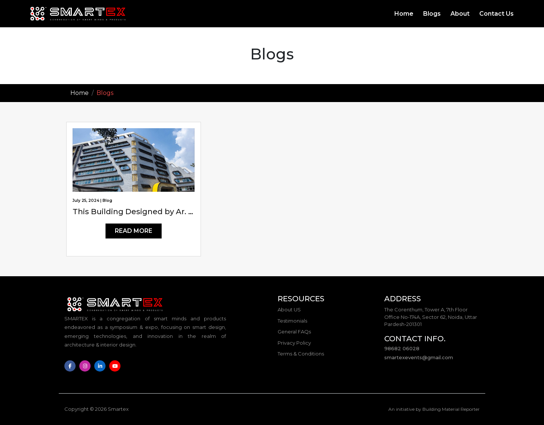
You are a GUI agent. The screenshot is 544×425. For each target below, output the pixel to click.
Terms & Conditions (301, 354)
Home (403, 13)
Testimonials (292, 321)
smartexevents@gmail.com (418, 357)
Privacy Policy (294, 343)
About (460, 13)
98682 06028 (401, 348)
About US (289, 309)
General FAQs (294, 332)
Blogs (432, 13)
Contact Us (496, 13)
